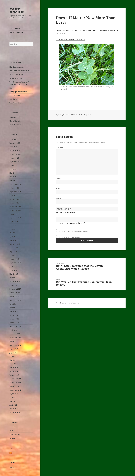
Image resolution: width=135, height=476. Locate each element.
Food (11, 431)
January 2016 (14, 285)
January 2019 (14, 248)
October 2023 (14, 158)
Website (59, 198)
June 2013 (12, 356)
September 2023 (15, 162)
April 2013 (13, 364)
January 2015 (14, 319)
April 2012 (13, 405)
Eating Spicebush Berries (18, 92)
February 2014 (14, 334)
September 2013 (15, 345)
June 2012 (12, 397)
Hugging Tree (14, 99)
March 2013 (13, 368)
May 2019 (12, 233)
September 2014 (15, 326)
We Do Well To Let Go (17, 78)
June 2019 (12, 229)
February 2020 (14, 199)
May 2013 (12, 360)
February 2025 (14, 143)
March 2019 (13, 240)
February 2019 (14, 244)
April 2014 (13, 330)
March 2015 (13, 311)
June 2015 (12, 304)
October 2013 (14, 341)
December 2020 (15, 184)
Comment (61, 148)
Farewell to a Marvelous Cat (19, 71)
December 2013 (15, 338)
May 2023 (12, 173)
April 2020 (13, 195)
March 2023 (13, 177)
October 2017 (14, 259)
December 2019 (15, 207)
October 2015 (14, 296)
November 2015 (15, 293)
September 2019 (15, 218)
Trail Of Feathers (15, 103)
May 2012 (12, 401)
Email (58, 188)
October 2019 (14, 214)
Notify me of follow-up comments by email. (72, 231)
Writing (12, 438)
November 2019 (15, 210)
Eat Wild (12, 117)
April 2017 (13, 270)
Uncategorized (14, 434)
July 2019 (12, 225)
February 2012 (14, 412)
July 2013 (12, 353)
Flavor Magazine (15, 121)
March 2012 (13, 409)
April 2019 (13, 237)
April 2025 (13, 139)
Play (11, 88)
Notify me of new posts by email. (68, 237)
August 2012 (13, 394)
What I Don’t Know (16, 74)
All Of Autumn (14, 95)
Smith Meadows (15, 125)
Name (58, 179)
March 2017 (13, 274)
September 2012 (15, 390)
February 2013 (14, 371)
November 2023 (15, 154)
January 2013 (14, 375)
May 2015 (12, 308)
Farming (12, 427)
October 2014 (14, 323)
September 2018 (15, 252)
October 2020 (14, 188)
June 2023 (12, 169)
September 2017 (15, 263)
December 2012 (15, 379)
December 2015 (15, 289)
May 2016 (12, 278)
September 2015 (15, 300)
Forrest (74, 115)
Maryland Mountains (16, 67)
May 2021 (12, 180)
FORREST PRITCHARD (16, 10)
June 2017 (12, 267)
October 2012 (14, 386)
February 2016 (14, 281)
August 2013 (13, 349)
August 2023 (13, 165)
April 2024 (13, 147)
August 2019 (13, 222)
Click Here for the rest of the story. (70, 39)
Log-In (11, 467)
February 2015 (14, 315)
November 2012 (15, 383)
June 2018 (12, 255)
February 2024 (14, 150)
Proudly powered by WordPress (67, 303)
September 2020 (15, 192)
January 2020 (14, 203)
